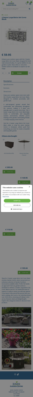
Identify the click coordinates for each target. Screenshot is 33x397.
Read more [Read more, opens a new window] (6, 196)
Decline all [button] (17, 205)
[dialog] (16, 198)
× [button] (29, 187)
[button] (16, 209)
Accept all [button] (17, 200)
